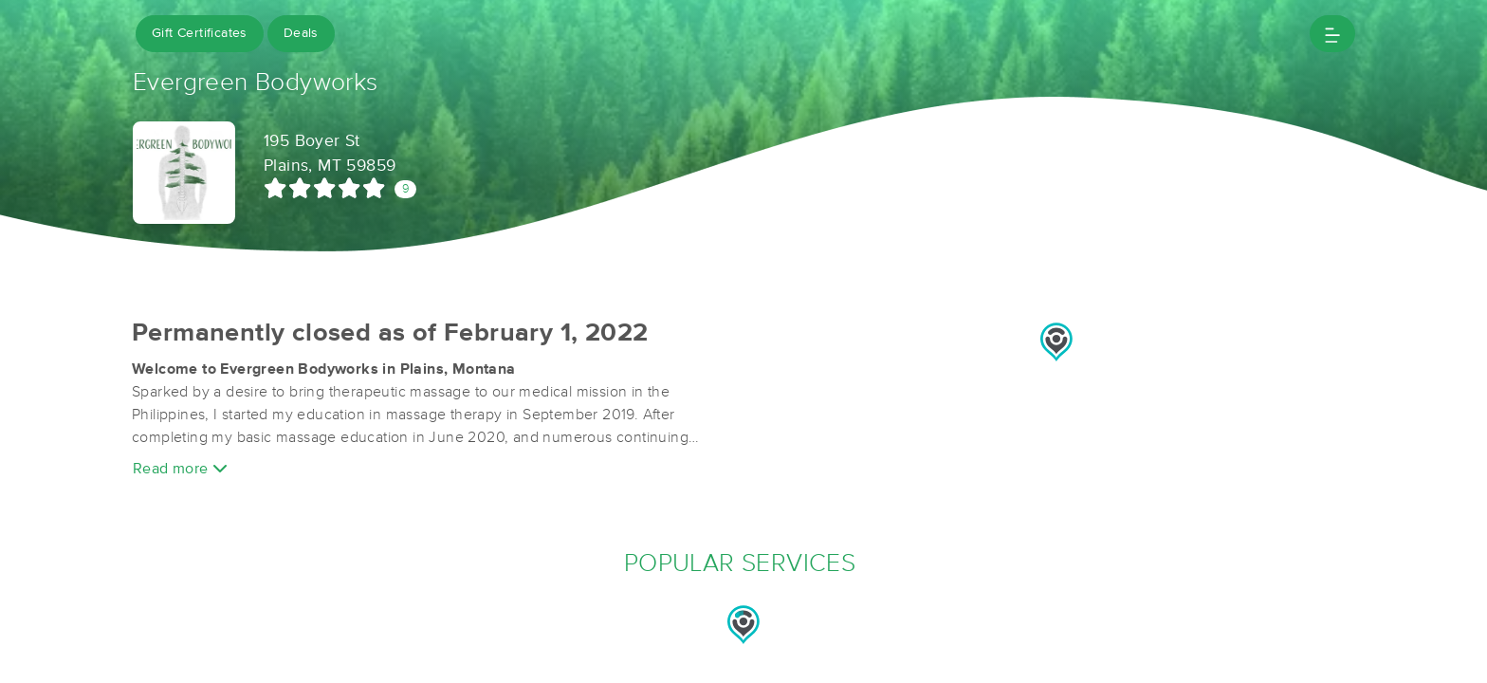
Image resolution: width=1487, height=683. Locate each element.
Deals (301, 33)
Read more (180, 468)
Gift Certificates (200, 33)
